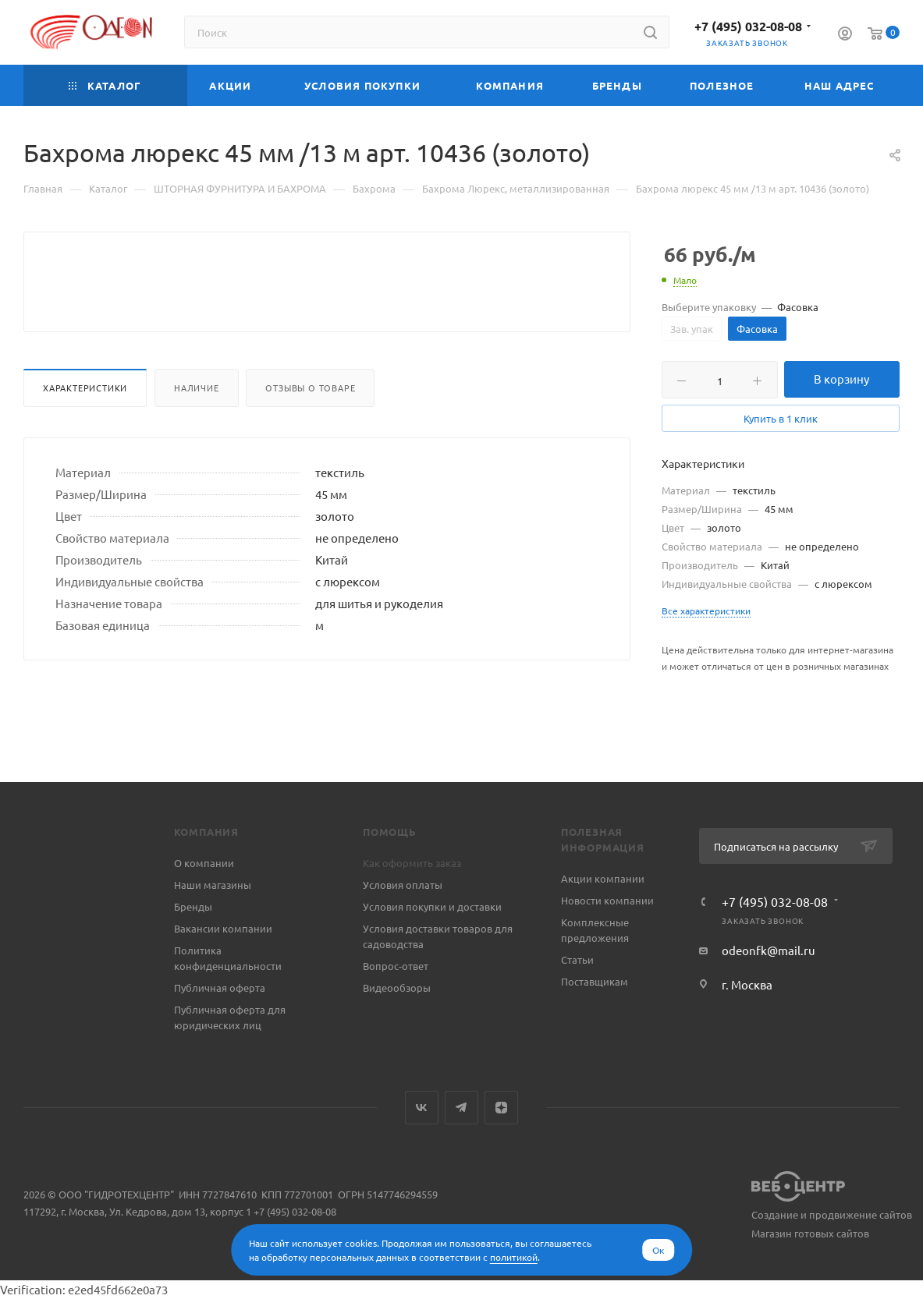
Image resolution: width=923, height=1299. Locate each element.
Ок (658, 1250)
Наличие (196, 425)
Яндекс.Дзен (501, 1107)
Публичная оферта (219, 987)
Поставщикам (594, 981)
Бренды (193, 906)
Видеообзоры (397, 987)
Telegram (461, 1107)
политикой (514, 1257)
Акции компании (602, 878)
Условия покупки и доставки (432, 906)
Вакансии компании (223, 928)
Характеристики (85, 425)
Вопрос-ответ (395, 965)
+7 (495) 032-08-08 (748, 26)
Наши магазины (212, 884)
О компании (204, 862)
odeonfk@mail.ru (768, 950)
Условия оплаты (402, 884)
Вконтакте (421, 1107)
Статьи (577, 959)
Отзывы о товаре (310, 425)
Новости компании (607, 900)
